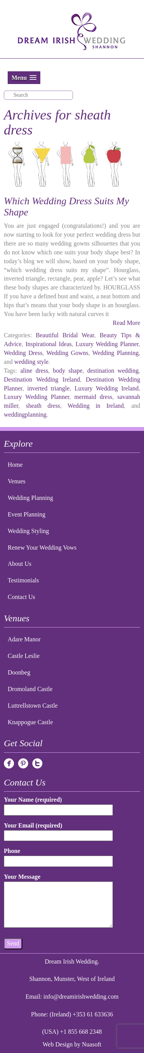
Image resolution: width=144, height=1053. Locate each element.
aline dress (34, 370)
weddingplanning (25, 414)
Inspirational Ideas (48, 344)
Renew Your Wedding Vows (42, 547)
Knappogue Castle (30, 722)
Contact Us (21, 597)
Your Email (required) (58, 830)
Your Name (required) (58, 804)
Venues (16, 481)
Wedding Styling (28, 531)
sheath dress (43, 405)
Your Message (58, 901)
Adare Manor (24, 639)
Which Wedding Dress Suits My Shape (66, 206)
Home (15, 464)
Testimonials (23, 580)
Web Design (58, 1044)
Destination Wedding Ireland (42, 379)
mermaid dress (93, 397)
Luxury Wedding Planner (107, 344)
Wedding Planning (115, 353)
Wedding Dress (23, 353)
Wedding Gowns (67, 353)
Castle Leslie (24, 656)
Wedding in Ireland (96, 405)
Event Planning (26, 514)
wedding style (31, 361)
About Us (19, 563)
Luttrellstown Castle (33, 705)
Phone (58, 856)
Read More (126, 323)
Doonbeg (19, 672)
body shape (68, 370)
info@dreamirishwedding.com (81, 996)
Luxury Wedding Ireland (106, 388)
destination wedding (113, 370)
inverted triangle (48, 388)
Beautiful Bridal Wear (65, 335)
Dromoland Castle (30, 689)
